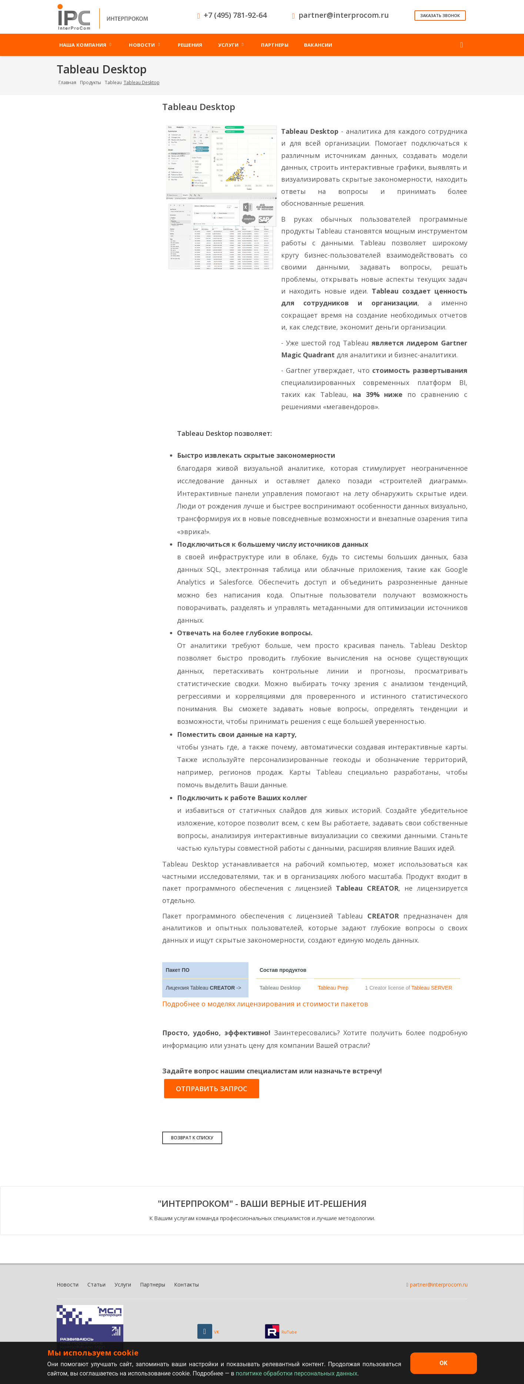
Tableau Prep (333, 988)
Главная (67, 82)
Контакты (186, 1284)
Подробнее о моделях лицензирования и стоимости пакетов (265, 1003)
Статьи (96, 1284)
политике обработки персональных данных (296, 1373)
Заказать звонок (440, 15)
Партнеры (152, 1284)
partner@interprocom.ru (439, 1284)
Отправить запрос (211, 1088)
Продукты (90, 82)
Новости (68, 1284)
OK (443, 1363)
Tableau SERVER (431, 988)
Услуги (122, 1284)
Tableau (113, 82)
